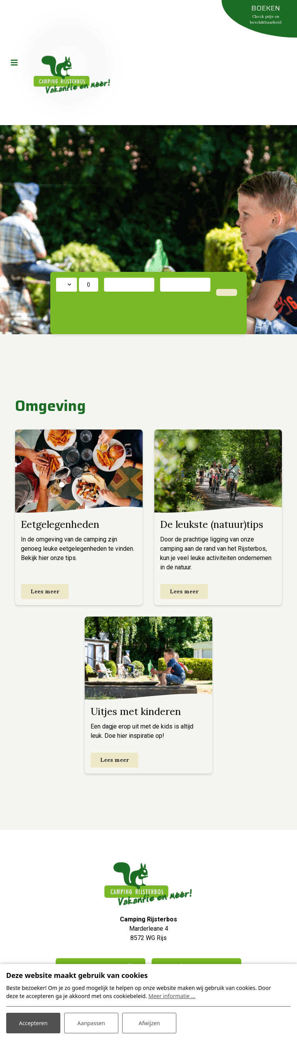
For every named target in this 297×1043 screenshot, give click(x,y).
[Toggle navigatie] (14, 63)
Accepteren (33, 1023)
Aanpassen (91, 1023)
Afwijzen (149, 1023)
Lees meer (45, 591)
